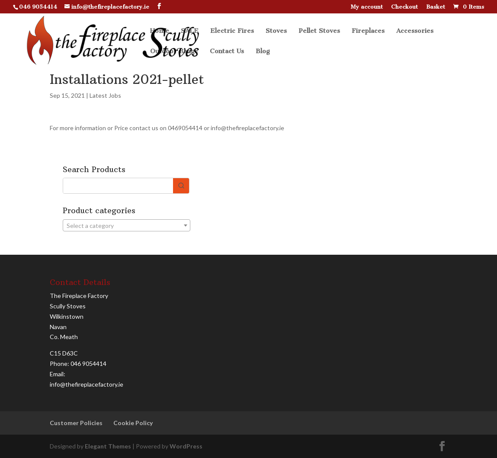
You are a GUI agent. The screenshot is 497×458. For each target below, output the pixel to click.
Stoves (276, 31)
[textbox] (126, 226)
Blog (262, 51)
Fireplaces (368, 31)
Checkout (404, 7)
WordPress (186, 446)
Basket (435, 7)
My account (367, 7)
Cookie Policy (133, 422)
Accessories (414, 31)
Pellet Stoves (319, 31)
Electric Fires (232, 31)
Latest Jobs (105, 95)
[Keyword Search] (118, 185)
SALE (190, 31)
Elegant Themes (108, 446)
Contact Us (227, 51)
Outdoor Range (174, 51)
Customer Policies (76, 422)
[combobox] (126, 225)
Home (159, 31)
